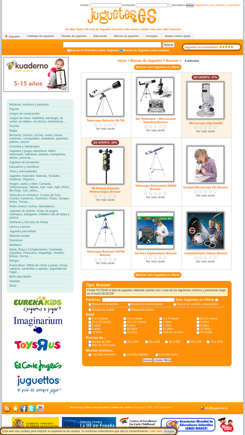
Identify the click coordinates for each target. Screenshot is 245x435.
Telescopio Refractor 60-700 (106, 120)
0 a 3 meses (100, 318)
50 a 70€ (196, 341)
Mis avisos (132, 29)
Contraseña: (145, 5)
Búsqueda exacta (143, 309)
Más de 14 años (173, 332)
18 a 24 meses (136, 322)
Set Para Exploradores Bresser (156, 253)
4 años (204, 322)
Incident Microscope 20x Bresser (205, 187)
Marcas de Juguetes (146, 61)
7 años (167, 325)
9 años (96, 329)
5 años (96, 325)
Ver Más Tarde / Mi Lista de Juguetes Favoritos (94, 29)
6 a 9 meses (170, 318)
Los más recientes (103, 354)
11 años (168, 329)
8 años (204, 325)
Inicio (122, 61)
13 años (97, 332)
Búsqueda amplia (103, 309)
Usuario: (101, 5)
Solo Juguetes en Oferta (195, 300)
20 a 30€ (154, 341)
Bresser (172, 61)
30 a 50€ (174, 341)
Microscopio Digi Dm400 (205, 123)
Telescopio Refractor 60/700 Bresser (106, 253)
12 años (205, 329)
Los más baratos (137, 354)
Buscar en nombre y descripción (197, 304)
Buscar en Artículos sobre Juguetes (94, 50)
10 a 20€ (133, 341)
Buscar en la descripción (147, 304)
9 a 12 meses (208, 318)
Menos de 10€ (101, 341)
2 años (167, 322)
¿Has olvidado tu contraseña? (225, 5)
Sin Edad (206, 332)
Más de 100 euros (103, 345)
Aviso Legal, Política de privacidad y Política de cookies (101, 407)
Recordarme (176, 5)
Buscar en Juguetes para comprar (146, 50)
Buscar (168, 44)
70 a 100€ (216, 341)
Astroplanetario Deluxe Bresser (205, 253)
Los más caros (168, 354)
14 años (132, 332)
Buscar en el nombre (105, 304)
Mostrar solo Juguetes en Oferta (158, 67)
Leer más (156, 431)
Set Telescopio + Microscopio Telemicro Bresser (156, 120)
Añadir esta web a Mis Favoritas (161, 29)
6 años (131, 325)
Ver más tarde (105, 128)
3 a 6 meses (135, 318)
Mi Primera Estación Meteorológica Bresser (105, 190)
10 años (132, 329)
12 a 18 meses (101, 322)
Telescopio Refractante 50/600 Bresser (155, 187)
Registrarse (201, 5)
